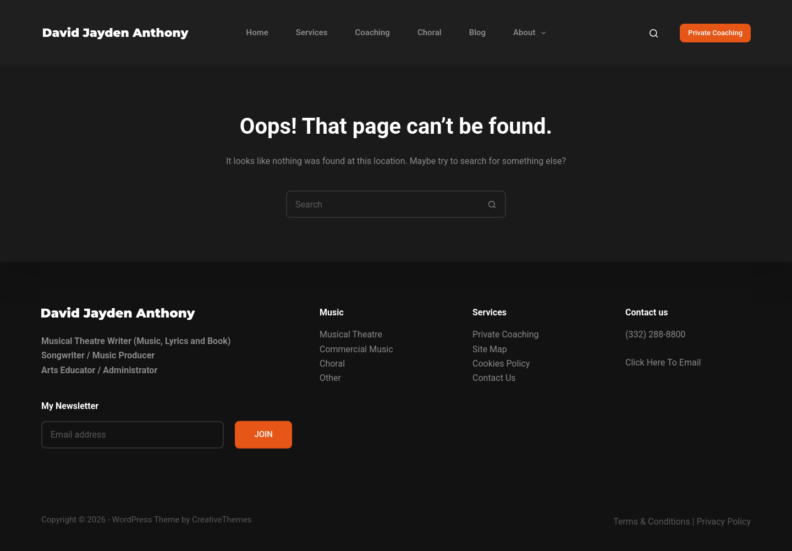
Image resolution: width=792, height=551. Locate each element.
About (531, 33)
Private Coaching (715, 33)
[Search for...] (382, 204)
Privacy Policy (724, 521)
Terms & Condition (649, 521)
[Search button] (492, 204)
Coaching (372, 32)
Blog (477, 32)
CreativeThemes (222, 520)
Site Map (489, 348)
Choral (429, 32)
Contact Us (494, 378)
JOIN (263, 434)
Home (257, 32)
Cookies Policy (501, 363)
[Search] (654, 33)
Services (312, 32)
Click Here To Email (663, 362)
